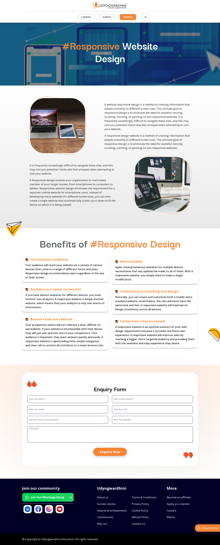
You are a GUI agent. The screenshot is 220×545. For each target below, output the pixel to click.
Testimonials (105, 517)
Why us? (102, 524)
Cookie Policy (140, 510)
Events (107, 17)
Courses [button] (86, 17)
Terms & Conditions (144, 497)
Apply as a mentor (178, 504)
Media (171, 517)
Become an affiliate (179, 497)
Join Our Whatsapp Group (48, 497)
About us (102, 497)
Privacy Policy (140, 504)
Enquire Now (110, 452)
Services (128, 17)
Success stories (106, 504)
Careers (171, 510)
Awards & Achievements (112, 510)
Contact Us (138, 524)
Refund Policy (140, 517)
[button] (145, 17)
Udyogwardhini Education (57, 539)
